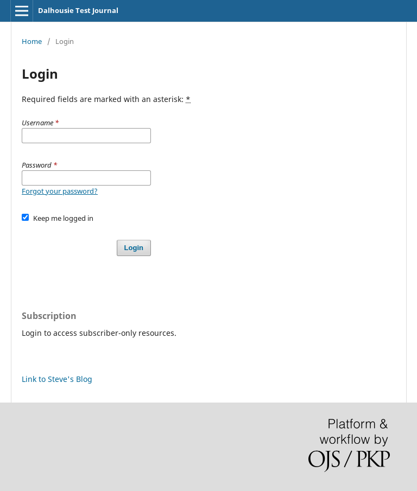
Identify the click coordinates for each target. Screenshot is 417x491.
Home (32, 41)
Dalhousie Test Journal (78, 10)
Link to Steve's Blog (57, 379)
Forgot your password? (60, 191)
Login (133, 248)
